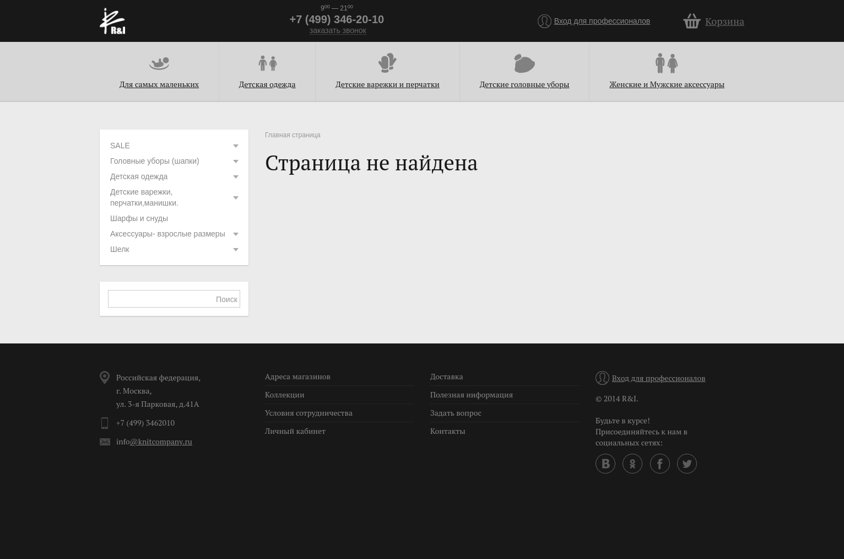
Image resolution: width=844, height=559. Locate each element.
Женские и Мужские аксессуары (666, 84)
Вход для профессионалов (602, 21)
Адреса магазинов (298, 376)
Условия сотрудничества (309, 412)
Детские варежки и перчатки (387, 84)
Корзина (724, 21)
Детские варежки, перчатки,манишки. (175, 197)
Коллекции (285, 394)
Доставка (446, 376)
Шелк (175, 249)
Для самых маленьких (159, 84)
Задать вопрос (455, 412)
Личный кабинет (295, 431)
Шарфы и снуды (139, 218)
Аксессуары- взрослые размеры (175, 233)
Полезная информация (471, 394)
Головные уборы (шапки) (175, 161)
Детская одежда (267, 84)
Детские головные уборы (525, 84)
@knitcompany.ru (161, 441)
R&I (112, 21)
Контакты (448, 431)
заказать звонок (338, 30)
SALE (175, 145)
